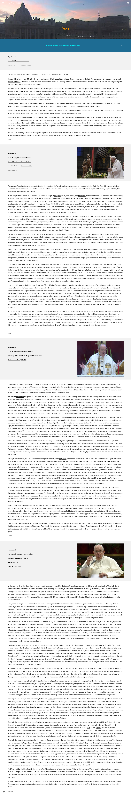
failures (13, 475)
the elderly (82, 196)
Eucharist (43, 431)
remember (20, 397)
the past (69, 304)
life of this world (73, 270)
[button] (2, 3)
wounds (74, 446)
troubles (21, 475)
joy (96, 478)
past (99, 88)
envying (111, 713)
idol (108, 110)
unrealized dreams (58, 475)
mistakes (107, 461)
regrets (98, 728)
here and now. (68, 725)
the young (58, 196)
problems (29, 475)
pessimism (51, 699)
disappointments (50, 444)
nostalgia (28, 302)
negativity (62, 459)
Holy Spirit (115, 586)
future (20, 91)
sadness (100, 472)
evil (90, 674)
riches (115, 79)
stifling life (77, 296)
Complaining (34, 707)
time (61, 88)
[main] (65, 19)
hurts (113, 648)
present (112, 88)
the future (78, 304)
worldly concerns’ (14, 82)
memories (11, 444)
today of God (105, 304)
